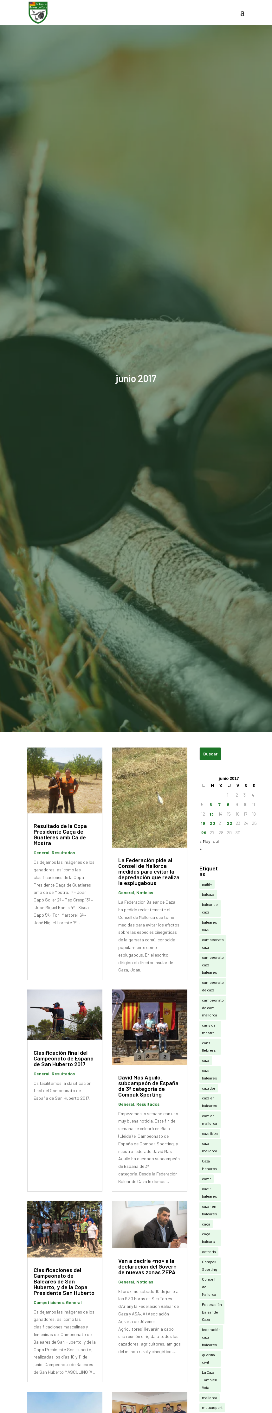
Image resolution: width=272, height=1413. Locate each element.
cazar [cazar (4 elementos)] (206, 1178)
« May (204, 841)
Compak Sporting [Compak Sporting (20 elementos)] (209, 1265)
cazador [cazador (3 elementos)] (209, 1088)
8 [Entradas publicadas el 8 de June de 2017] (228, 804)
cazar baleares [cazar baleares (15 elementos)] (209, 1192)
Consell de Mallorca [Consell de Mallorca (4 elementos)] (209, 1286)
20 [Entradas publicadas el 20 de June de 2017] (212, 823)
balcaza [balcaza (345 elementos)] (208, 894)
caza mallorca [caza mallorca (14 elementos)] (209, 1147)
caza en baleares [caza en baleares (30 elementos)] (209, 1102)
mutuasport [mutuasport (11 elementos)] (212, 1407)
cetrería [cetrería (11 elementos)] (209, 1251)
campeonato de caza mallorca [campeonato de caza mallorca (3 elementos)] (213, 1007)
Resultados (63, 852)
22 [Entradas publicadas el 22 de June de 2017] (229, 823)
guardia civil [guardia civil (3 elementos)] (208, 1359)
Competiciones (49, 1302)
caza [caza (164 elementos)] (206, 1060)
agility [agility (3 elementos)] (207, 884)
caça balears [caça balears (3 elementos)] (208, 1238)
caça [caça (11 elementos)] (206, 1224)
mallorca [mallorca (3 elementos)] (209, 1397)
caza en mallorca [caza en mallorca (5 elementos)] (209, 1119)
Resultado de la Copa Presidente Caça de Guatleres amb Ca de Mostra (60, 834)
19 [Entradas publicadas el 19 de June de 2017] (203, 823)
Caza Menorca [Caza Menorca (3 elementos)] (209, 1165)
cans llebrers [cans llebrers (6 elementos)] (209, 1047)
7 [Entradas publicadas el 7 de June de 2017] (219, 804)
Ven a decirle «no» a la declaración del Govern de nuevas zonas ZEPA (147, 1266)
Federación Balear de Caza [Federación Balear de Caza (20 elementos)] (212, 1312)
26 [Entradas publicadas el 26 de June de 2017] (203, 832)
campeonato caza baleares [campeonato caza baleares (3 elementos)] (213, 965)
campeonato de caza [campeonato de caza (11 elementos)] (213, 986)
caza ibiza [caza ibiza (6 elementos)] (210, 1133)
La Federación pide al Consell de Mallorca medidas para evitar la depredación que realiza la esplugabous (148, 871)
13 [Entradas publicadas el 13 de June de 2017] (212, 814)
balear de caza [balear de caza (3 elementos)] (210, 908)
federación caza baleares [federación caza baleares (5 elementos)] (211, 1337)
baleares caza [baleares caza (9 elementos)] (209, 926)
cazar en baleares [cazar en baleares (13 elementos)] (209, 1210)
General (41, 852)
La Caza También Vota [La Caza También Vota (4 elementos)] (209, 1380)
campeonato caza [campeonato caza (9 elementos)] (213, 943)
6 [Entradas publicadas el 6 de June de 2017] (211, 804)
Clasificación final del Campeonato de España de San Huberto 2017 (64, 1058)
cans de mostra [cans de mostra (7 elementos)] (209, 1029)
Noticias (144, 892)
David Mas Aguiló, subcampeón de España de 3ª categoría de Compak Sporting (148, 1086)
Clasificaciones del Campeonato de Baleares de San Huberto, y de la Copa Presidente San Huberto (64, 1281)
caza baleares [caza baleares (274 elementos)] (209, 1074)
